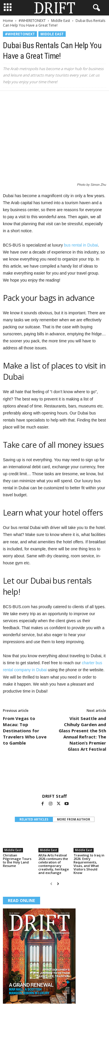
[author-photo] (54, 776)
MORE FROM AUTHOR (73, 819)
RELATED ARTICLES (33, 819)
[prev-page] (51, 884)
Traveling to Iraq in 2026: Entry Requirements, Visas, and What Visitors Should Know (89, 864)
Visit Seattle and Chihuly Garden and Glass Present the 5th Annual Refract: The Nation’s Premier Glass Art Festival (82, 733)
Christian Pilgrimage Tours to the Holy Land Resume (17, 860)
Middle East (60, 20)
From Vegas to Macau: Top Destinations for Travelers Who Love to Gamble (25, 730)
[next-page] (58, 884)
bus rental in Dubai (81, 245)
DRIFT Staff (54, 796)
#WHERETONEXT (32, 20)
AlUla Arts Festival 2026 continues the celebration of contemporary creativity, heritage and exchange (53, 864)
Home (8, 20)
